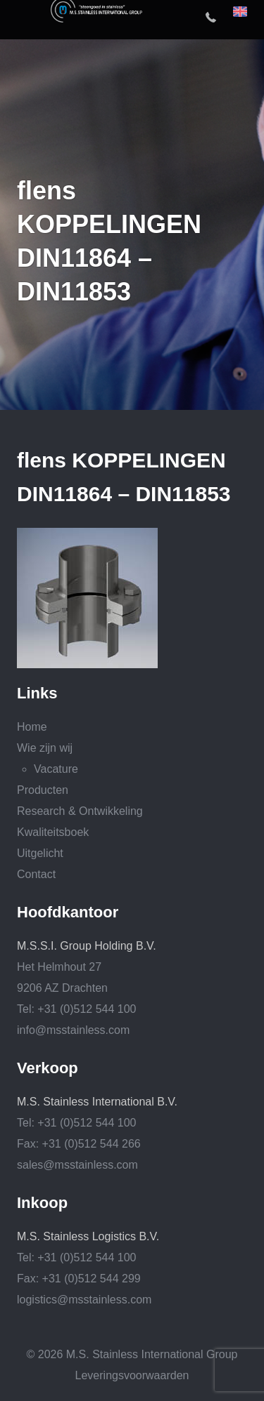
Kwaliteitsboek (53, 832)
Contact (36, 874)
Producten (42, 790)
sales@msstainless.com (77, 1165)
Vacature (56, 769)
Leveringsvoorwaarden (132, 1375)
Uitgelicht (40, 853)
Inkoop (42, 1203)
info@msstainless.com (73, 1030)
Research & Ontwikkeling (80, 811)
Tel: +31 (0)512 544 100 (76, 1009)
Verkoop (47, 1068)
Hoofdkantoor (67, 912)
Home (32, 727)
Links (37, 693)
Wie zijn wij (45, 748)
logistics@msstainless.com (84, 1300)
